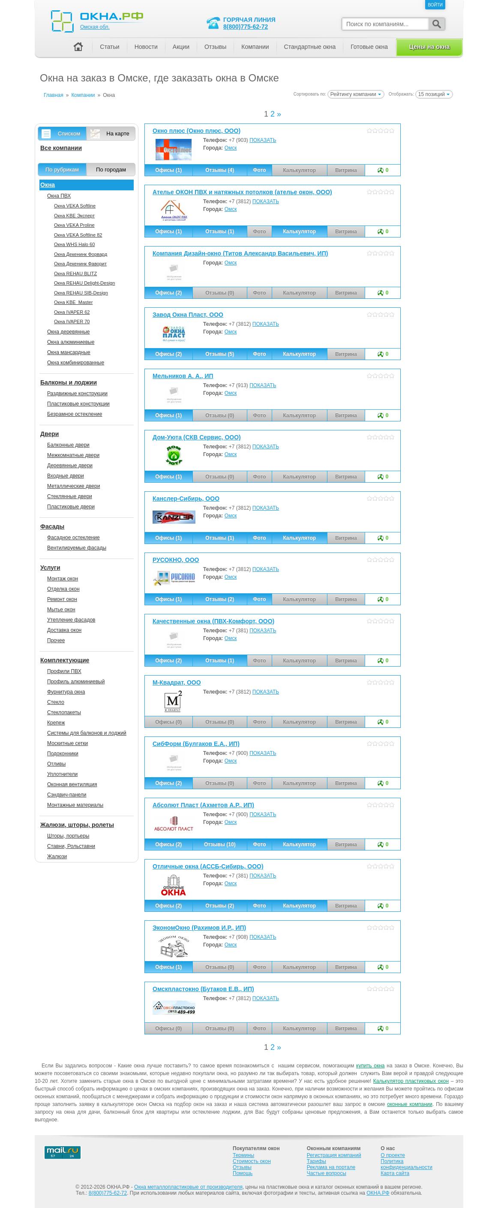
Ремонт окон (62, 599)
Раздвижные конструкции (77, 394)
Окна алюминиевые (70, 342)
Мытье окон (61, 610)
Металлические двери (73, 486)
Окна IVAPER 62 (72, 312)
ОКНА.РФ (377, 1193)
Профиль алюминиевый (76, 682)
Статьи (109, 46)
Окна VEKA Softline (75, 205)
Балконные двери (68, 445)
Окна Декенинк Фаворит (80, 263)
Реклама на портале (331, 1167)
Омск (231, 148)
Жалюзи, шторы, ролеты (77, 824)
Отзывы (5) (219, 354)
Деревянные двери (70, 466)
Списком (69, 133)
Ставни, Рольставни (71, 846)
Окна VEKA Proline (74, 225)
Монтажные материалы (75, 805)
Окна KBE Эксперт (74, 215)
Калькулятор (299, 231)
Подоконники (62, 754)
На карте (117, 133)
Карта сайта (395, 1173)
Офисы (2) (168, 293)
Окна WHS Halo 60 (74, 244)
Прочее (56, 640)
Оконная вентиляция (72, 784)
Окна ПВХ (59, 196)
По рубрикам (62, 169)
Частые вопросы (326, 1173)
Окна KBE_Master (73, 302)
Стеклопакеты (64, 712)
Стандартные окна (310, 46)
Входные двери (65, 476)
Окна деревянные (68, 332)
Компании (255, 46)
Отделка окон (63, 589)
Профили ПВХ (64, 671)
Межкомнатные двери (73, 455)
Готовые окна (369, 46)
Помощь (242, 1173)
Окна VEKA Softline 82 (78, 234)
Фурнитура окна (66, 692)
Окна (47, 184)
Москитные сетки (67, 743)
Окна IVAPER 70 (72, 321)
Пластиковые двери (71, 507)
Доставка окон (64, 630)
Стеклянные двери (69, 496)
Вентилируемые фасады (76, 548)
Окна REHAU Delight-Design (84, 282)
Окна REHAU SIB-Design (81, 292)
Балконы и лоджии (68, 382)
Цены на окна (429, 46)
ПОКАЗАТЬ (262, 140)
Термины (243, 1155)
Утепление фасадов (71, 620)
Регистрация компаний (334, 1155)
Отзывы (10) (220, 844)
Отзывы (215, 46)
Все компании (61, 147)
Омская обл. (95, 27)
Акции (181, 46)
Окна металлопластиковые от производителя (188, 1187)
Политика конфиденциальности (406, 1164)
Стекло (55, 702)
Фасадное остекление (73, 538)
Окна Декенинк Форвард (80, 254)
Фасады (52, 526)
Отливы (56, 764)
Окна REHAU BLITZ (75, 273)
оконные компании (409, 1104)
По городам (111, 169)
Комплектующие (64, 660)
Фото (259, 170)
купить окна (370, 1066)
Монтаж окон (62, 579)
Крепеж (56, 723)
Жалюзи (57, 856)
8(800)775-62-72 (245, 26)
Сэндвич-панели (67, 795)
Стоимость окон (252, 1161)
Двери (49, 433)
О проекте (393, 1155)
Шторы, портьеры (68, 836)
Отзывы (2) (219, 599)
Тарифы (316, 1161)
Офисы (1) (168, 170)
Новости (146, 46)
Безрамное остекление (74, 414)
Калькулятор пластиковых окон (411, 1081)
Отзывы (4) (219, 170)
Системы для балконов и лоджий (86, 733)
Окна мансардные (68, 352)
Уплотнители (62, 774)
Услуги (50, 567)
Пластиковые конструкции (78, 404)
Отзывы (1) (219, 231)
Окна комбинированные (75, 363)
